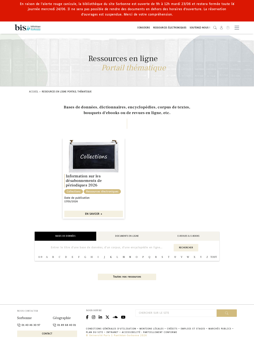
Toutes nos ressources (127, 277)
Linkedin (100, 317)
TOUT (213, 258)
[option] (94, 179)
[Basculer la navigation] (236, 28)
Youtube (123, 317)
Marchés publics (219, 330)
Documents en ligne (127, 237)
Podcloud (115, 317)
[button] (215, 28)
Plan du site (94, 333)
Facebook (87, 317)
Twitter (107, 317)
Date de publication (77, 199)
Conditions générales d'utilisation (111, 330)
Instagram (93, 317)
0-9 (40, 258)
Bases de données (65, 237)
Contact (47, 335)
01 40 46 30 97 (28, 326)
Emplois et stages (193, 330)
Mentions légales (151, 330)
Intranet (112, 333)
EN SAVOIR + (93, 215)
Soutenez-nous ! (200, 28)
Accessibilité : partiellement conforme (149, 333)
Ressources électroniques (169, 28)
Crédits (172, 330)
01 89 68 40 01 (64, 326)
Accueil (33, 93)
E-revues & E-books (188, 237)
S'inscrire (143, 28)
